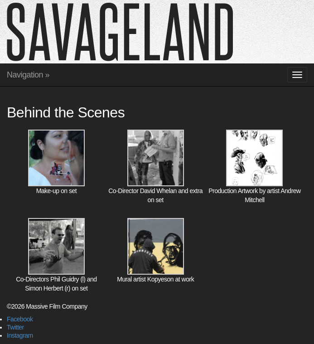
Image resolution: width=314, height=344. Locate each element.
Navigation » (28, 74)
